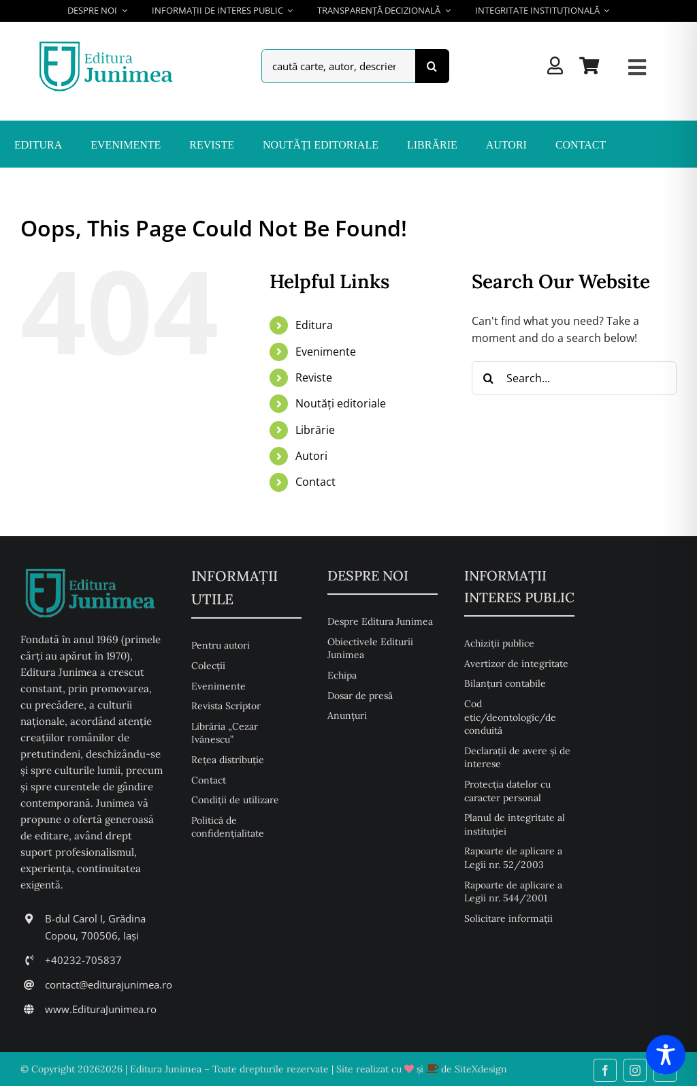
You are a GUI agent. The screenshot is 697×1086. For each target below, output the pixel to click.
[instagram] (635, 1070)
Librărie (315, 429)
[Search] (432, 66)
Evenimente (325, 351)
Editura (314, 324)
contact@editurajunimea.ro (108, 984)
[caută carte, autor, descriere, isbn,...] (338, 66)
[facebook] (605, 1070)
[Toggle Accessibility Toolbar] (666, 1055)
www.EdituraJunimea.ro (101, 1009)
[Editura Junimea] (108, 42)
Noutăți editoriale (340, 403)
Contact (315, 481)
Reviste (313, 377)
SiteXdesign (481, 1069)
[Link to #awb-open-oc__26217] (637, 67)
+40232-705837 (83, 960)
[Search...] (574, 378)
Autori (311, 455)
